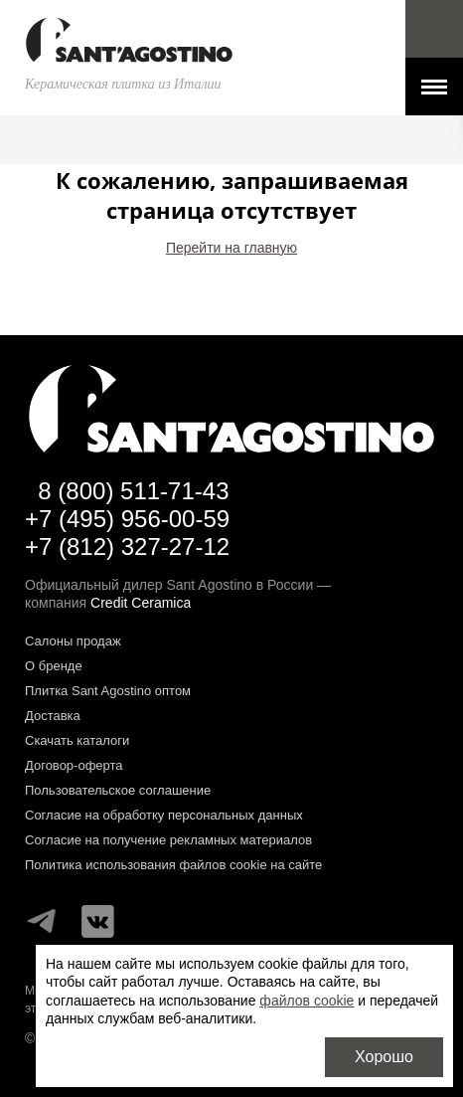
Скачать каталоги (77, 740)
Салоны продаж (73, 641)
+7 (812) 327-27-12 (127, 546)
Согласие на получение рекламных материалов (168, 839)
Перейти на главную (231, 248)
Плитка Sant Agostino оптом (108, 690)
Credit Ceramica (140, 603)
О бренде (53, 665)
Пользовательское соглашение (118, 790)
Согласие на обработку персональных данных (164, 815)
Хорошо (384, 1056)
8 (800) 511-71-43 (133, 490)
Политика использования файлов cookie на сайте (173, 864)
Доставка (52, 715)
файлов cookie (306, 1000)
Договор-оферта (74, 765)
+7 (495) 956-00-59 (127, 518)
